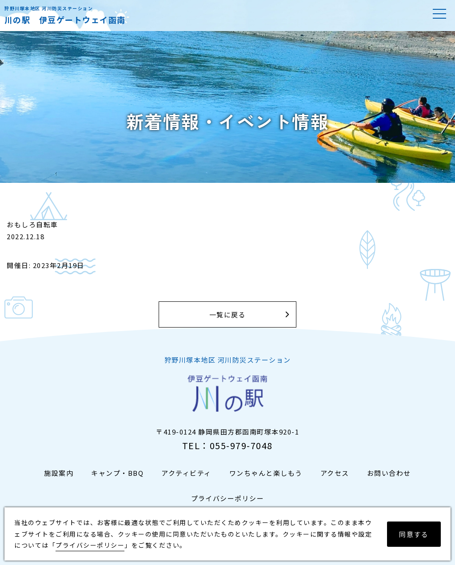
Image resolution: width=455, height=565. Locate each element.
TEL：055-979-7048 (227, 445)
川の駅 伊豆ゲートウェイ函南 (65, 19)
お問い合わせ (389, 473)
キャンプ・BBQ (117, 473)
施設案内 (58, 473)
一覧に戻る (227, 314)
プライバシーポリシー (227, 498)
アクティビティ (186, 473)
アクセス (334, 473)
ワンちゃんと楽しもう (266, 473)
